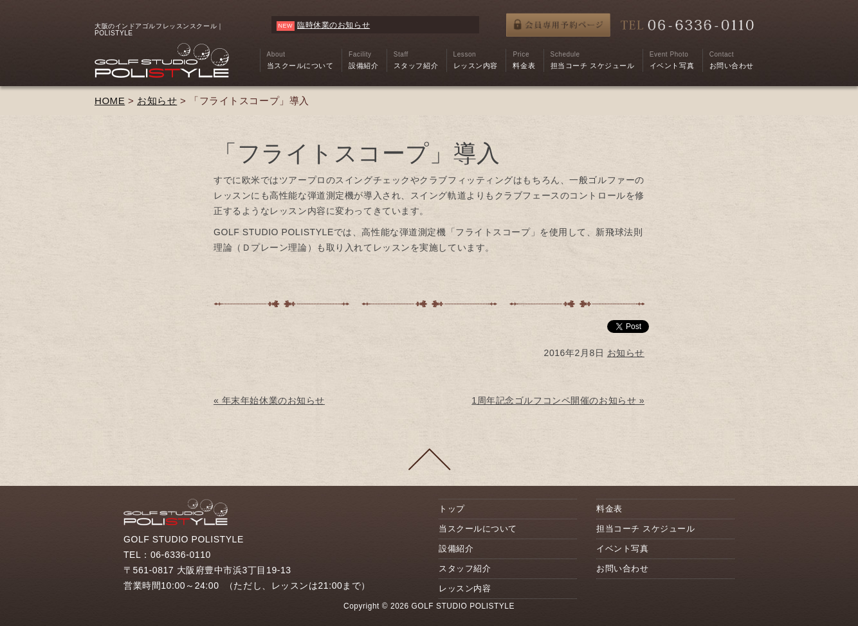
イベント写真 (622, 548)
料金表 (609, 509)
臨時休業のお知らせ (333, 25)
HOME (110, 100)
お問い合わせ (622, 568)
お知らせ (157, 100)
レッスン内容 (465, 588)
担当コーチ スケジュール (645, 528)
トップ (452, 509)
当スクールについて (478, 528)
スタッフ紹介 (465, 568)
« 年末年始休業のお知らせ (269, 400)
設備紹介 (456, 548)
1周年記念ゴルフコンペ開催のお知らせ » (557, 400)
